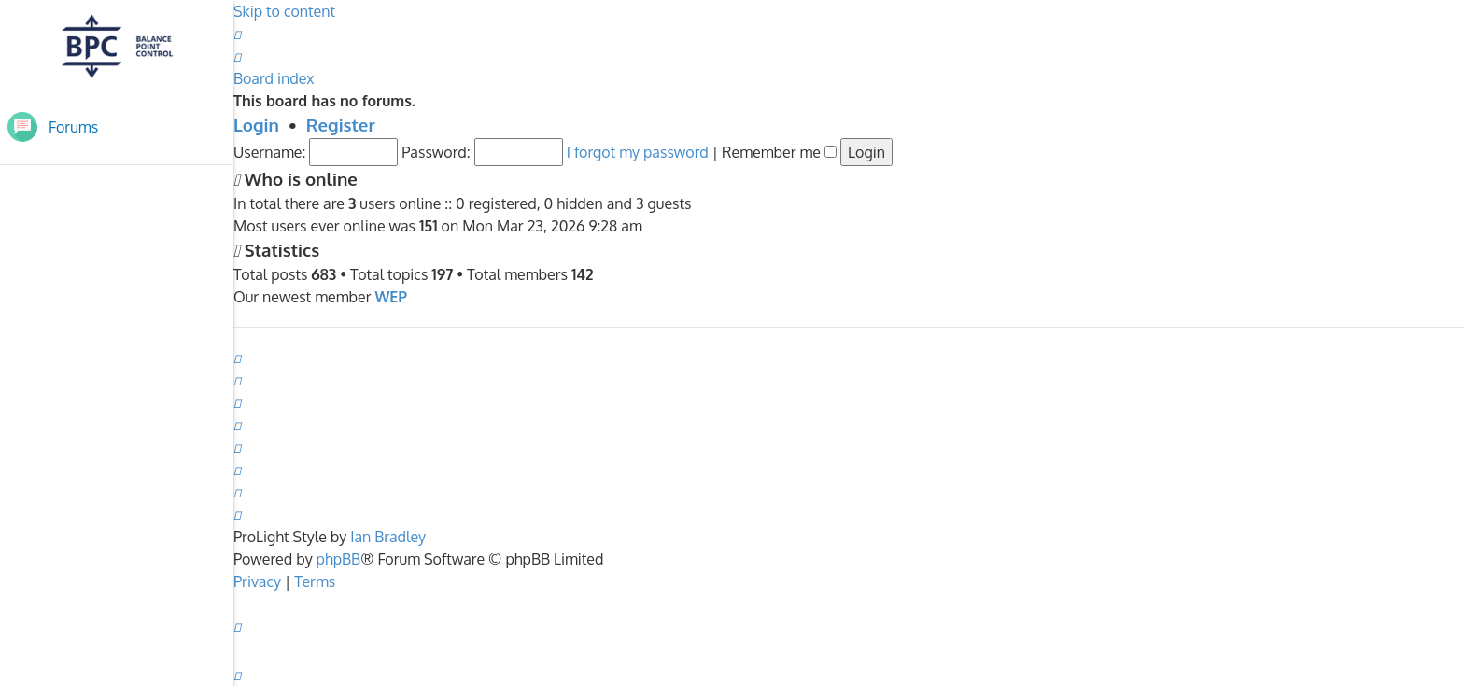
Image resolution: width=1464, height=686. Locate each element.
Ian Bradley (388, 536)
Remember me (779, 152)
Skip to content (284, 11)
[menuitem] (237, 33)
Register (340, 124)
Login (256, 124)
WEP (390, 296)
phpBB (339, 559)
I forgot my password (638, 152)
